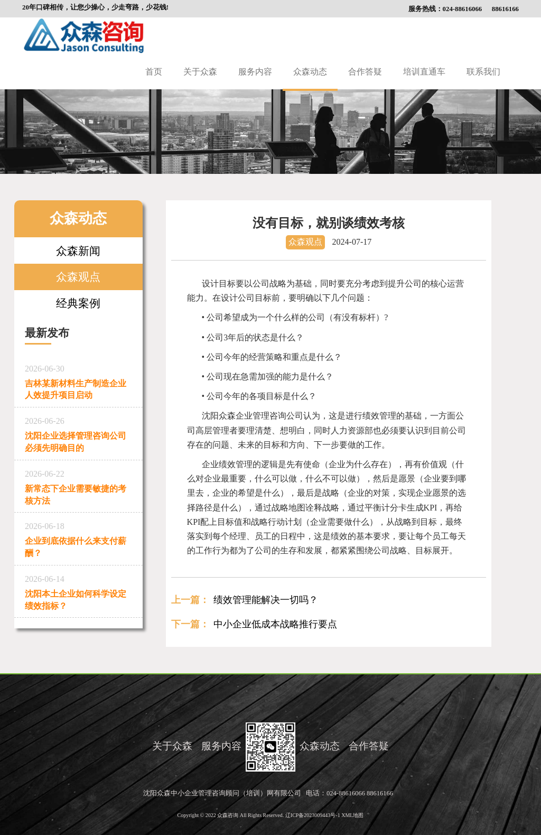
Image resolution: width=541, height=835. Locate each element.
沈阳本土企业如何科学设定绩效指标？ (78, 590)
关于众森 (200, 71)
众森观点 (78, 277)
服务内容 (255, 71)
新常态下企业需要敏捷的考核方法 (78, 485)
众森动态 (310, 71)
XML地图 (352, 815)
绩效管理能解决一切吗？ (265, 600)
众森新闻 (78, 251)
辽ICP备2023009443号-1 (313, 815)
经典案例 (78, 303)
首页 (153, 71)
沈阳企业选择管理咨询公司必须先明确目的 (78, 432)
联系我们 (483, 71)
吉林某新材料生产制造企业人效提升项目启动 (78, 380)
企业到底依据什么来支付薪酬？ (78, 538)
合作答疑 (365, 71)
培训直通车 (424, 71)
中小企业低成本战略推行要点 (275, 624)
